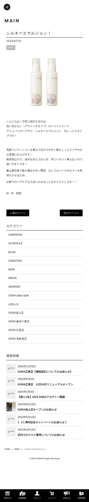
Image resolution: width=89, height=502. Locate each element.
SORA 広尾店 (16, 329)
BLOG (12, 252)
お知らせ (13, 304)
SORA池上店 (16, 312)
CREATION (15, 260)
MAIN (10, 47)
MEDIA (12, 278)
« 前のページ (17, 212)
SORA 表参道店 (17, 338)
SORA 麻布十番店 (18, 321)
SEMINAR (14, 286)
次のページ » (71, 212)
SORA (7, 449)
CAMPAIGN (15, 234)
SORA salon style (18, 295)
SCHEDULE (15, 243)
